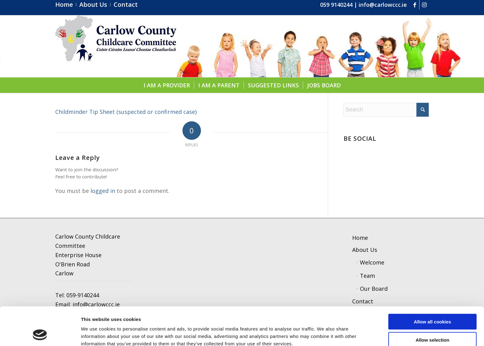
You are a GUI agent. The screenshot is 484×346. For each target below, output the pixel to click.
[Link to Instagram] (424, 4)
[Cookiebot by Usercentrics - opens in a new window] (40, 334)
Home (360, 237)
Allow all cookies (432, 285)
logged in (102, 190)
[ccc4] (115, 46)
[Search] (386, 110)
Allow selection (432, 303)
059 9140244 (336, 4)
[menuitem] (65, 4)
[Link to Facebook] (414, 4)
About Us (364, 249)
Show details (322, 333)
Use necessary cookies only (432, 321)
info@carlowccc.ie (383, 4)
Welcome (372, 262)
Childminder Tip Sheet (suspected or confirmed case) (126, 111)
